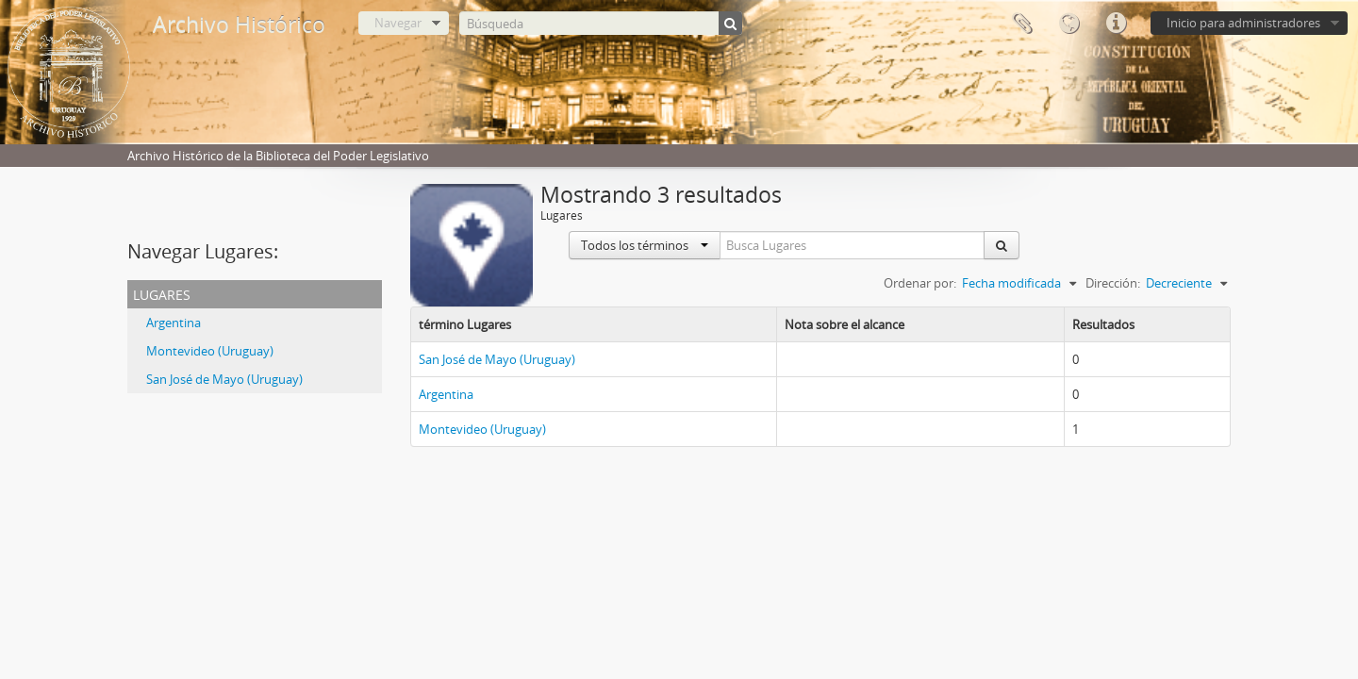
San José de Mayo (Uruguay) (224, 379)
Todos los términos (644, 245)
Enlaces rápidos (1115, 23)
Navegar (398, 22)
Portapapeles (1021, 23)
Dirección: (1112, 282)
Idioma (1068, 23)
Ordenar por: (920, 282)
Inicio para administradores (1243, 22)
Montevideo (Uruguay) (209, 350)
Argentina (173, 322)
